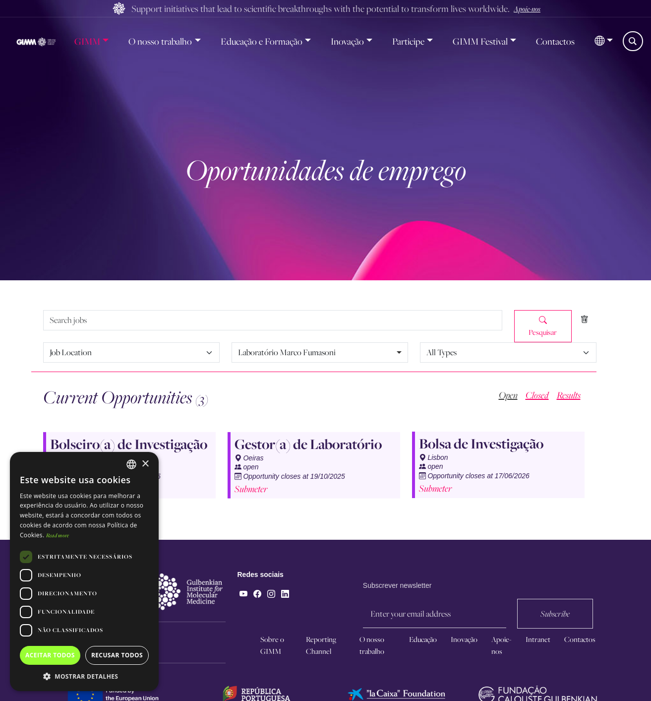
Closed (537, 395)
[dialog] (84, 571)
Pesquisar (543, 326)
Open (508, 395)
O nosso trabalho (160, 41)
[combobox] (320, 352)
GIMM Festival (480, 41)
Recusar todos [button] (117, 655)
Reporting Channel (321, 645)
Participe (408, 41)
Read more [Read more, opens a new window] (57, 535)
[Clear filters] (584, 319)
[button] (604, 41)
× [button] (145, 464)
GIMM (87, 41)
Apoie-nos (527, 8)
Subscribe (555, 630)
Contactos (555, 41)
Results (569, 395)
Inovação (347, 41)
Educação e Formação (261, 41)
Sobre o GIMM (272, 645)
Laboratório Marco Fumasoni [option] (287, 352)
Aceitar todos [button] (50, 655)
